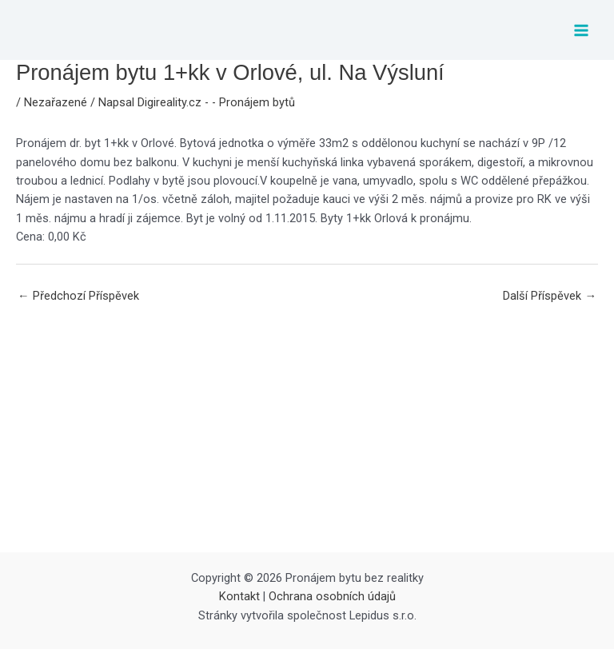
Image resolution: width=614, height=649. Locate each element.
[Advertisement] (307, 432)
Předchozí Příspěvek (78, 296)
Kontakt (239, 596)
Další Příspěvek (549, 296)
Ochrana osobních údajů (332, 596)
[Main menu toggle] (581, 30)
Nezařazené (55, 102)
